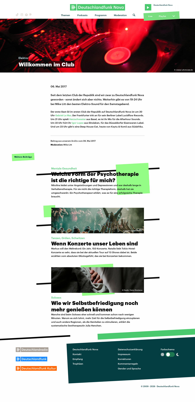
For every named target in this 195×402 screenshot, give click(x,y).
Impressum (124, 354)
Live (150, 16)
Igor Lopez (78, 122)
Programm (101, 15)
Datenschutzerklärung (130, 349)
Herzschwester (77, 119)
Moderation (120, 15)
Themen (65, 15)
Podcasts (82, 15)
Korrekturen (124, 359)
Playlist (162, 16)
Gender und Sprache (129, 368)
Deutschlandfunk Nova (85, 349)
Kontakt (77, 354)
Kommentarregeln (128, 363)
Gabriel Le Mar (63, 115)
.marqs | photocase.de (184, 70)
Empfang (78, 359)
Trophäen (78, 363)
